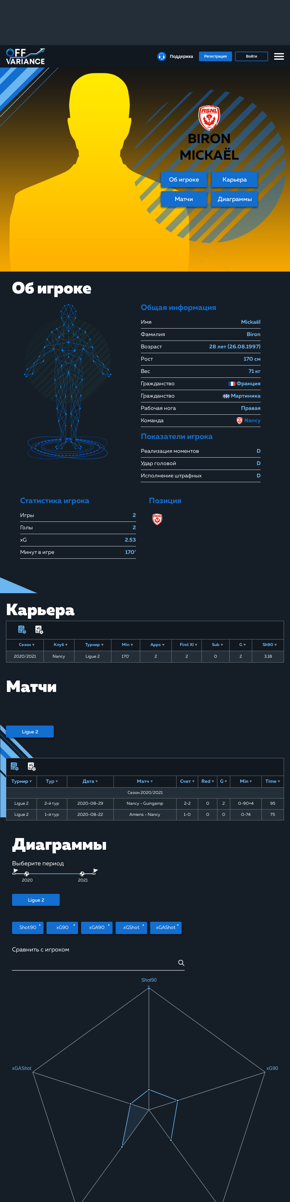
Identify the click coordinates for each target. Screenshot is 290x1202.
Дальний (75, 1048)
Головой (117, 1048)
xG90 (62, 927)
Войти (251, 56)
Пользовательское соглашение (121, 1171)
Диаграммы (235, 199)
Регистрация (215, 56)
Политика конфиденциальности (123, 1183)
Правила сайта (118, 1162)
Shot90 (28, 927)
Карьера (234, 180)
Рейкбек (17, 1169)
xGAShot (166, 927)
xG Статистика (71, 1162)
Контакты (67, 1191)
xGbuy (65, 1183)
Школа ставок (71, 1154)
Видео (65, 1176)
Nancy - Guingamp (145, 803)
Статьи (16, 1176)
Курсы (16, 1154)
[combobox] (98, 965)
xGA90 (96, 927)
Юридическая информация (118, 1194)
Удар (32, 1048)
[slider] (82, 873)
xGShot (131, 927)
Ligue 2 (30, 732)
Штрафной (160, 1048)
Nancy (248, 420)
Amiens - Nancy (144, 815)
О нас (111, 1154)
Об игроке (184, 180)
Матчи (184, 199)
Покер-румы (21, 1162)
